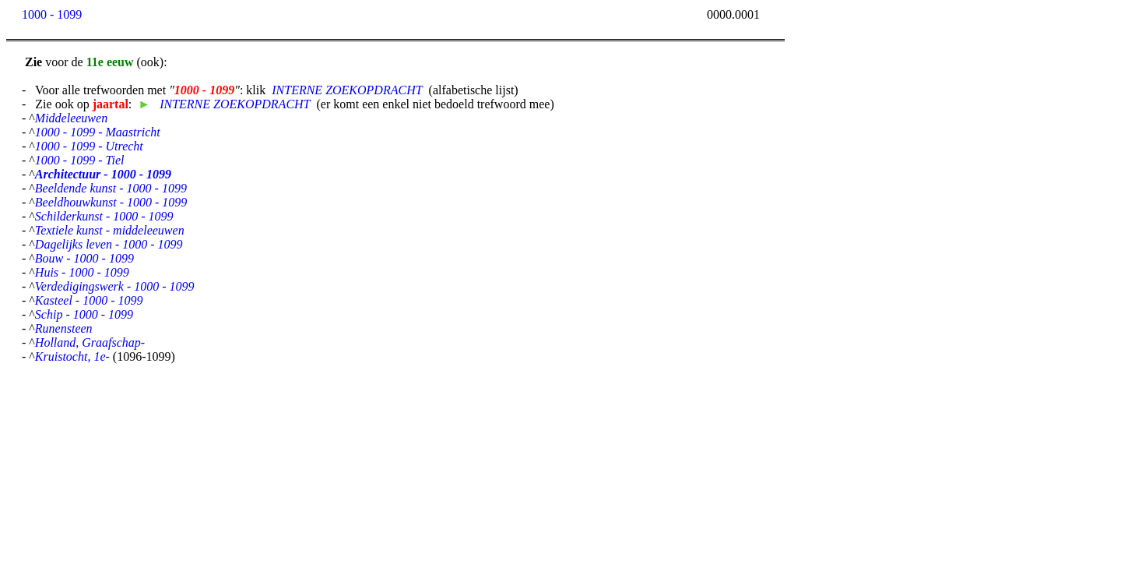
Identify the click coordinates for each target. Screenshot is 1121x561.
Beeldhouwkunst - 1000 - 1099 (111, 202)
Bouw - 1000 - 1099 (84, 258)
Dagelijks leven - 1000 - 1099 (109, 244)
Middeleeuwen (71, 118)
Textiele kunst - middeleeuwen (109, 230)
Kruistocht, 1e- (72, 356)
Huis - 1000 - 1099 (82, 272)
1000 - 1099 (52, 14)
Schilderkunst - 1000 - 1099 (104, 216)
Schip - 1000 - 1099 (84, 314)
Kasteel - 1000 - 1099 (89, 300)
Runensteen (64, 328)
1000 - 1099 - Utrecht (89, 146)
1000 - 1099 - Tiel (80, 160)
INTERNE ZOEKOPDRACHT (347, 90)
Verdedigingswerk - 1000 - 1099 (115, 286)
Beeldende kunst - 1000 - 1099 (111, 188)
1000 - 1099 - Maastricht (97, 132)
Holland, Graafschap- (90, 342)
